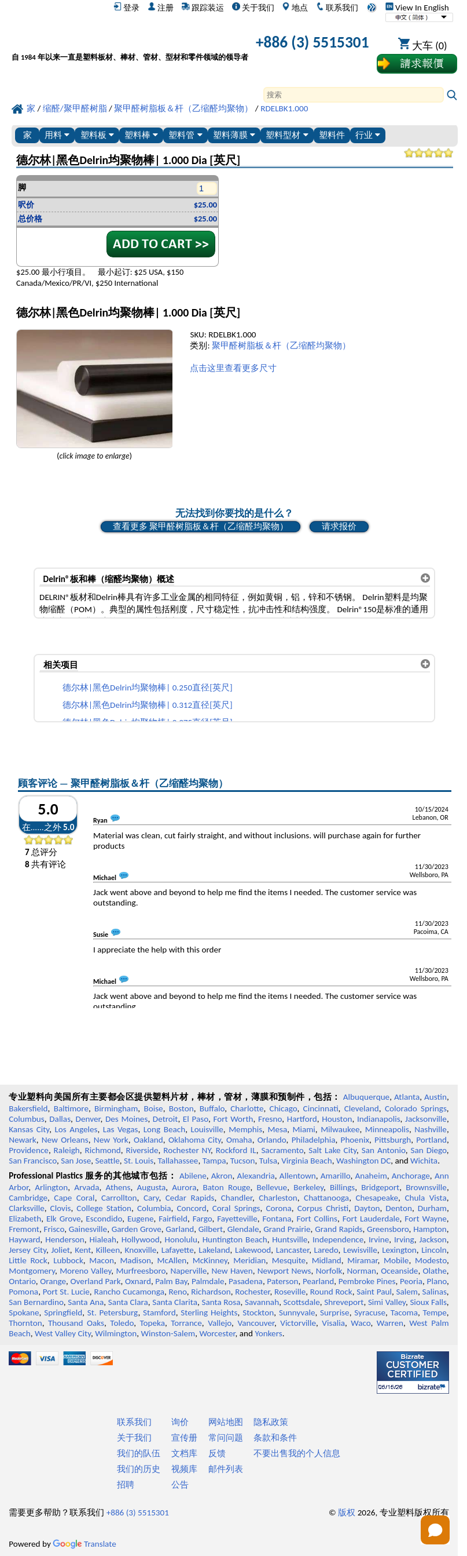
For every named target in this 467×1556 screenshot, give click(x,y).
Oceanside (399, 1271)
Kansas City (29, 1129)
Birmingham (116, 1108)
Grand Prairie (286, 1229)
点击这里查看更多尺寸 (233, 368)
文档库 (184, 1453)
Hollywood (141, 1239)
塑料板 (97, 135)
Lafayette (177, 1250)
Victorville (298, 1323)
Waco (360, 1323)
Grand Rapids (338, 1229)
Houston (337, 1119)
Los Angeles (75, 1129)
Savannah (262, 1302)
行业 (367, 135)
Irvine (379, 1239)
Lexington (399, 1250)
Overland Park (96, 1281)
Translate (84, 1544)
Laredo (326, 1250)
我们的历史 (138, 1469)
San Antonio (384, 1150)
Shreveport (343, 1302)
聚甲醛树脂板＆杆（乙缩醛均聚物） (281, 345)
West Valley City (63, 1333)
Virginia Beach (306, 1160)
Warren (390, 1323)
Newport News (284, 1271)
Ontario (22, 1281)
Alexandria (256, 1175)
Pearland (318, 1281)
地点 (295, 7)
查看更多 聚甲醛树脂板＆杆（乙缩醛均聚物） (200, 526)
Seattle (107, 1160)
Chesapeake (376, 1198)
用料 (57, 135)
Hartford (302, 1119)
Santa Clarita (174, 1302)
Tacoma (404, 1312)
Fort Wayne (426, 1218)
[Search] (353, 95)
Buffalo (212, 1108)
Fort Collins (316, 1218)
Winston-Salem (168, 1333)
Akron (222, 1175)
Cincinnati (321, 1108)
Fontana (277, 1218)
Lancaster (292, 1250)
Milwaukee (340, 1129)
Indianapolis (378, 1119)
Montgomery (32, 1271)
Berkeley (308, 1187)
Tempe (435, 1312)
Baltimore (71, 1108)
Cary (151, 1198)
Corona (278, 1208)
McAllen (172, 1260)
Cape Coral (74, 1198)
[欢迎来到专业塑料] (130, 44)
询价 (180, 1422)
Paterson (282, 1281)
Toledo (122, 1323)
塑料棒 (141, 135)
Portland (431, 1140)
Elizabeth (25, 1218)
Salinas (434, 1291)
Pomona (23, 1291)
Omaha (239, 1140)
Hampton (430, 1229)
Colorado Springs (416, 1108)
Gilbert (210, 1229)
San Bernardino (36, 1302)
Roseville (290, 1291)
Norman (362, 1271)
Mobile (396, 1260)
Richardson (210, 1291)
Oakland (148, 1140)
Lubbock (68, 1260)
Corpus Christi (323, 1208)
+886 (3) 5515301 (312, 42)
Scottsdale (302, 1302)
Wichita (423, 1160)
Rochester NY (187, 1150)
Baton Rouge (226, 1187)
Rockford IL (236, 1150)
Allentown (298, 1175)
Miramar (362, 1260)
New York (111, 1140)
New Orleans (65, 1140)
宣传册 (184, 1438)
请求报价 (339, 526)
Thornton (25, 1323)
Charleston (278, 1198)
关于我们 (253, 7)
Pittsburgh (392, 1140)
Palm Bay (171, 1281)
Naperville (188, 1271)
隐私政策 (270, 1422)
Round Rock (331, 1291)
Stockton (258, 1312)
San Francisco (33, 1160)
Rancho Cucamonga (129, 1291)
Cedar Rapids (190, 1198)
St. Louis (138, 1160)
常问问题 (225, 1438)
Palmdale (208, 1281)
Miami (303, 1129)
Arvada (86, 1187)
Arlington (51, 1187)
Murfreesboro (141, 1271)
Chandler (236, 1198)
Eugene (140, 1218)
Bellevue (271, 1187)
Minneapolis (387, 1129)
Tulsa (268, 1160)
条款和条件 (275, 1438)
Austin (435, 1097)
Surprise (335, 1312)
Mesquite (289, 1260)
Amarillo (336, 1175)
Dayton (367, 1208)
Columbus (27, 1119)
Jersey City (27, 1250)
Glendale (243, 1229)
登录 (126, 7)
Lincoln (434, 1250)
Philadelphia (314, 1140)
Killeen (108, 1250)
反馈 (217, 1453)
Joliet (60, 1250)
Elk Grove (63, 1218)
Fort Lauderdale (371, 1218)
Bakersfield (28, 1108)
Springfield (63, 1312)
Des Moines (126, 1119)
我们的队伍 (138, 1453)
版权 (346, 1512)
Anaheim (371, 1175)
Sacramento (282, 1150)
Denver (88, 1119)
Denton (398, 1208)
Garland (180, 1229)
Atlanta (407, 1097)
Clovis (60, 1208)
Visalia (333, 1323)
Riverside (142, 1150)
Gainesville (88, 1229)
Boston (181, 1108)
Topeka (152, 1323)
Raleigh (67, 1150)
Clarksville (27, 1208)
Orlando (272, 1140)
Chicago (283, 1108)
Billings (342, 1187)
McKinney (210, 1260)
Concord (191, 1208)
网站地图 (225, 1422)
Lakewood (253, 1250)
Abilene (193, 1175)
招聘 (125, 1484)
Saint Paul (374, 1291)
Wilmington (116, 1333)
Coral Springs (236, 1208)
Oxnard (138, 1281)
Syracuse (369, 1312)
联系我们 (337, 7)
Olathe (435, 1271)
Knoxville (141, 1250)
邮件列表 (225, 1469)
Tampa (214, 1160)
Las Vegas (120, 1129)
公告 (180, 1484)
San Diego (428, 1150)
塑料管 (185, 135)
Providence (29, 1150)
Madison (135, 1260)
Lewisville (360, 1250)
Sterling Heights (209, 1312)
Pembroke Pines (367, 1281)
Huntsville (289, 1239)
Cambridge (28, 1198)
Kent (83, 1250)
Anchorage (411, 1175)
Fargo (202, 1218)
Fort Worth (233, 1119)
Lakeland (214, 1250)
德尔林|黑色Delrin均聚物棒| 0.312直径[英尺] (147, 705)
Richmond (103, 1150)
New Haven (231, 1271)
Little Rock (28, 1260)
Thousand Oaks (76, 1323)
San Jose (76, 1160)
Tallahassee (177, 1160)
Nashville (430, 1129)
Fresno (270, 1119)
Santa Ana (86, 1302)
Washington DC (363, 1160)
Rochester (252, 1291)
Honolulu (181, 1239)
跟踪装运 (203, 7)
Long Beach (164, 1129)
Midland (326, 1260)
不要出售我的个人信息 (296, 1453)
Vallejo (219, 1323)
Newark (22, 1140)
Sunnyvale (297, 1312)
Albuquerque (366, 1097)
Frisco (53, 1229)
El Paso (195, 1119)
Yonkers (268, 1333)
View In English (417, 7)
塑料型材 (287, 135)
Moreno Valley (85, 1271)
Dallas (60, 1119)
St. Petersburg (112, 1312)
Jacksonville (426, 1119)
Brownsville (426, 1187)
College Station (103, 1208)
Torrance (186, 1323)
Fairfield (173, 1218)
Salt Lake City (332, 1150)
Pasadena (246, 1281)
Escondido (104, 1218)
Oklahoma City (194, 1140)
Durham (432, 1208)
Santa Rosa (220, 1302)
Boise (153, 1108)
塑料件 (332, 135)
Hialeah (103, 1239)
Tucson (242, 1160)
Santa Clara (128, 1302)
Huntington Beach (235, 1239)
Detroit (165, 1119)
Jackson (433, 1239)
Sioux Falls (428, 1302)
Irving (404, 1239)
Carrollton (119, 1198)
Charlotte (246, 1108)
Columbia (154, 1208)
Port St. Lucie (66, 1291)
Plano (437, 1281)
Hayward (24, 1239)
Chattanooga (326, 1198)
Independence (337, 1239)
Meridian (249, 1260)
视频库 (184, 1469)
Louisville (206, 1129)
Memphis (245, 1129)
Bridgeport (380, 1187)
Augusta (151, 1187)
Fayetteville (237, 1218)
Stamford (159, 1312)
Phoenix (355, 1140)
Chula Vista (425, 1198)
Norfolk (329, 1271)
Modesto (431, 1260)
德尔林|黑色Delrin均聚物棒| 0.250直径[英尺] (147, 687)
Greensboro (388, 1229)
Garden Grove (136, 1229)
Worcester (217, 1333)
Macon (101, 1260)
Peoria (411, 1281)
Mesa (277, 1129)
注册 (161, 7)
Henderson (64, 1239)
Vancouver (255, 1323)
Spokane (24, 1312)
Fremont (24, 1229)
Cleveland (361, 1108)
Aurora (184, 1187)
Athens (118, 1187)
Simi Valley (387, 1302)
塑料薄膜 (234, 135)
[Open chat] (435, 1529)
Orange (53, 1281)
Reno (178, 1291)
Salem (406, 1291)
